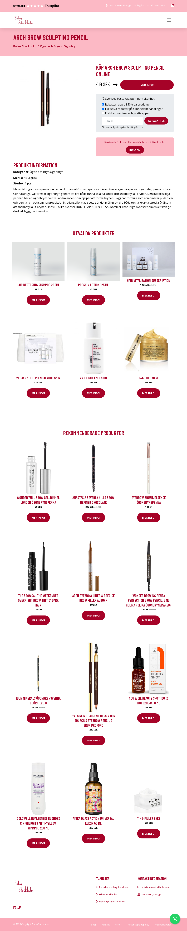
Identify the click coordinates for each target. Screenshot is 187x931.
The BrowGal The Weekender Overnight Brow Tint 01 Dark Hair (38, 600)
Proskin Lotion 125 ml (93, 285)
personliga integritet (116, 127)
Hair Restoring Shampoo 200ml (38, 285)
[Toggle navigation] (169, 20)
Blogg (93, 924)
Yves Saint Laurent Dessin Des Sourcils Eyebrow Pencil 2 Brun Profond (93, 720)
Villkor (118, 924)
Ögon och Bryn (50, 46)
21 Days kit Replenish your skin (38, 378)
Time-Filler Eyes (148, 818)
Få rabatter (156, 120)
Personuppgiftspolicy (138, 924)
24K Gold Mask (149, 378)
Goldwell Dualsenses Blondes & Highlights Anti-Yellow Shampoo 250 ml (38, 823)
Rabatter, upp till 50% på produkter (128, 104)
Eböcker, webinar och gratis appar (127, 113)
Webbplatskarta (163, 924)
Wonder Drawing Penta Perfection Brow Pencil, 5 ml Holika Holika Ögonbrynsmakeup (148, 600)
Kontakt (106, 924)
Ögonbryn (70, 46)
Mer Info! (147, 85)
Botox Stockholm (24, 46)
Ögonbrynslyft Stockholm (112, 901)
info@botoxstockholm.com (150, 5)
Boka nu (134, 149)
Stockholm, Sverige (120, 5)
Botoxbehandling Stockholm (113, 887)
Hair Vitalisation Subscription (148, 280)
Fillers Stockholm (108, 894)
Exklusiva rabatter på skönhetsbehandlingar (134, 109)
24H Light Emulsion (93, 378)
